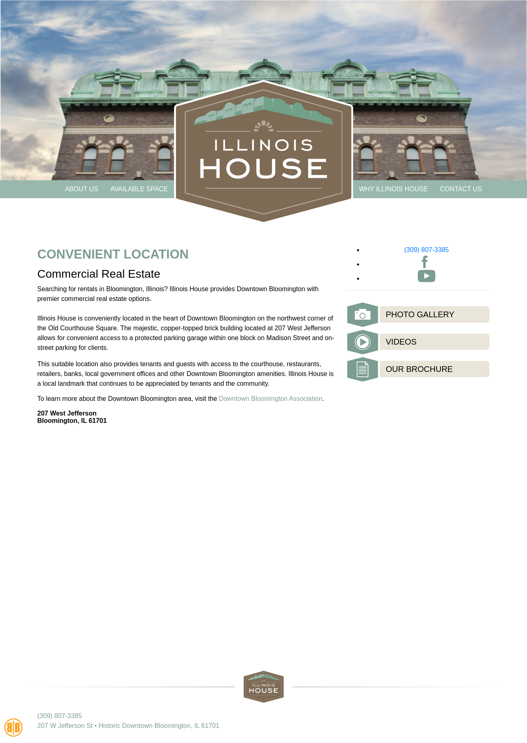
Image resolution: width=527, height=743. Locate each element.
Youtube (426, 276)
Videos (401, 341)
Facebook (425, 262)
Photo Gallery (420, 314)
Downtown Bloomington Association (270, 398)
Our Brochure (419, 369)
